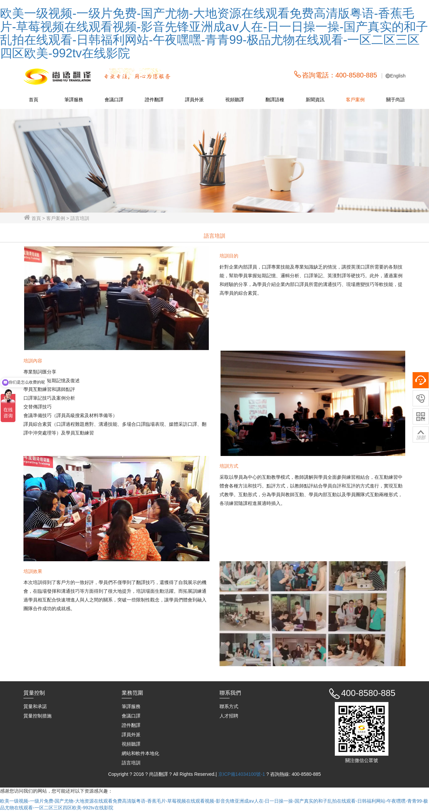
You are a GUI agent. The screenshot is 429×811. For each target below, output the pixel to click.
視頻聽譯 (234, 99)
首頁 (33, 99)
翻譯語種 (274, 99)
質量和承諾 (35, 706)
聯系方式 (229, 706)
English (398, 75)
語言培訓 (131, 762)
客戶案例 (355, 99)
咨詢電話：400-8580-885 (339, 75)
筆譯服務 (73, 99)
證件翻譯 (154, 99)
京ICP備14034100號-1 (242, 774)
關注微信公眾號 (361, 760)
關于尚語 (395, 99)
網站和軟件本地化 (140, 753)
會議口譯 (114, 99)
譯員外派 (194, 99)
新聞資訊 (315, 99)
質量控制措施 (37, 715)
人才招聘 (229, 715)
